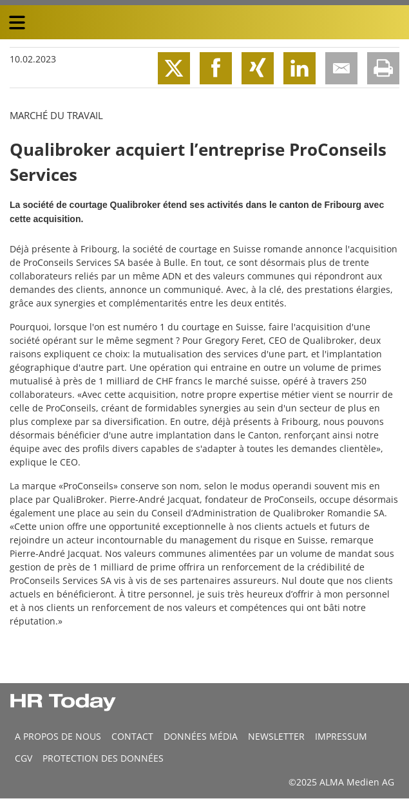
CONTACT (132, 736)
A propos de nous (58, 736)
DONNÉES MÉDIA (201, 736)
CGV (23, 758)
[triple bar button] (17, 23)
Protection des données (103, 758)
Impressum (341, 736)
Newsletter (276, 736)
